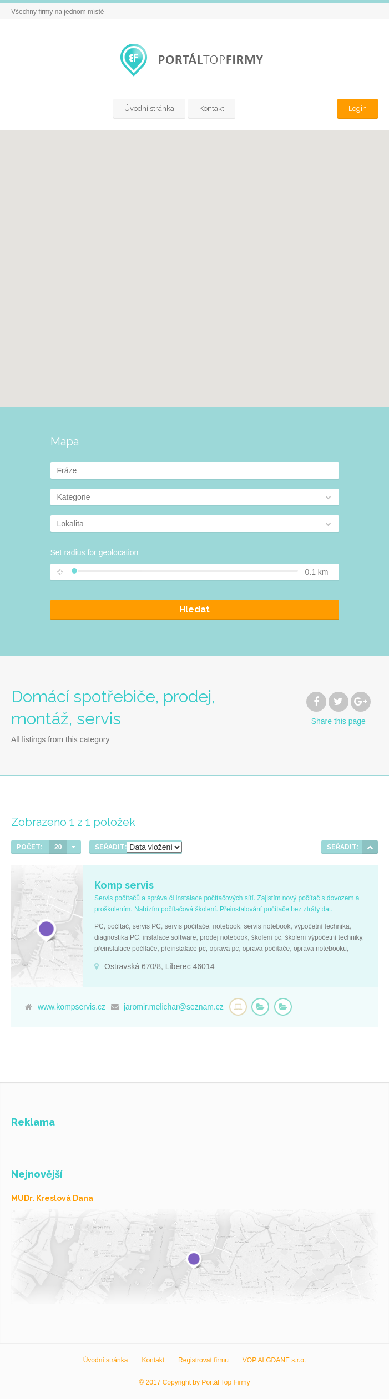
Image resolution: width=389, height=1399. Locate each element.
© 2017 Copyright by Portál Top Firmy (194, 1382)
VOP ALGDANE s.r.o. (274, 1360)
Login (357, 108)
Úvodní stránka (149, 108)
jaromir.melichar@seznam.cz (174, 1006)
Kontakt (211, 108)
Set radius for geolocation (94, 552)
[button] (194, 261)
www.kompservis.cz (71, 1006)
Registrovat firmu (203, 1360)
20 (58, 847)
